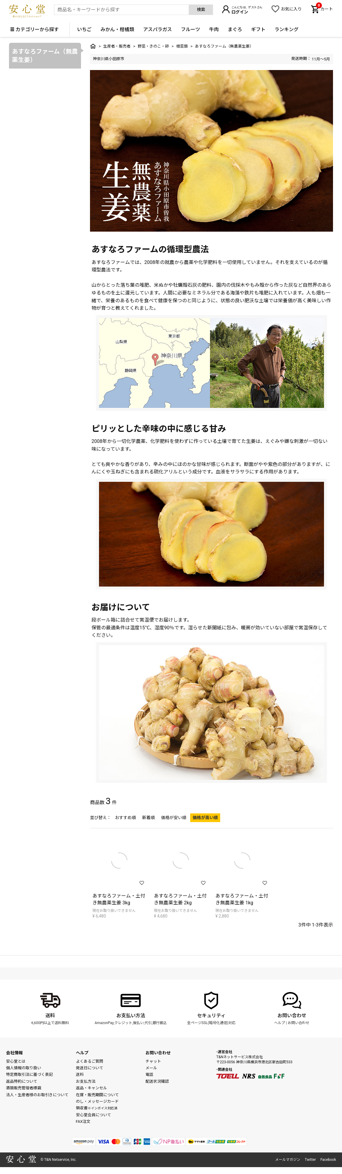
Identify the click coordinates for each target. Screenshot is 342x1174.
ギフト (258, 29)
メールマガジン (287, 1160)
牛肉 (214, 29)
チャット (153, 1061)
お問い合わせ (292, 1015)
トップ (93, 46)
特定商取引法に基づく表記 (29, 1074)
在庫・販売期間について (97, 1095)
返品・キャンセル (91, 1088)
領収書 (96, 1108)
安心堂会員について (93, 1115)
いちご (84, 29)
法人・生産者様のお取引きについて (37, 1095)
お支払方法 (85, 1081)
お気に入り (291, 9)
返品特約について (21, 1081)
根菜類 (182, 46)
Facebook (328, 1160)
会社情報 (14, 1052)
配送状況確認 (157, 1081)
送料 (50, 1015)
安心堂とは (16, 1061)
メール (151, 1068)
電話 (149, 1074)
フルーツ (190, 29)
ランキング (286, 29)
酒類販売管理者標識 (23, 1088)
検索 (201, 9)
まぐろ (235, 29)
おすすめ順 (125, 817)
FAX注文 (83, 1121)
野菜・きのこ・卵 (153, 46)
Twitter (310, 1160)
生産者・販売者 (116, 46)
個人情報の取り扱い (23, 1068)
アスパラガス (157, 29)
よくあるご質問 (89, 1061)
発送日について (89, 1068)
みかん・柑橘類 (117, 29)
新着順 (148, 817)
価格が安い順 (173, 817)
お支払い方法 (130, 1015)
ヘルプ (279, 1023)
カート (324, 8)
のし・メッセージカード (97, 1101)
